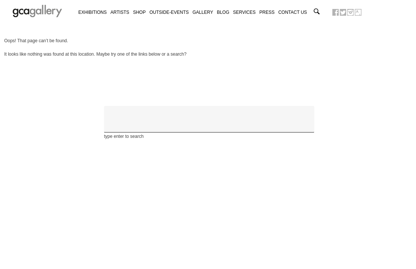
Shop (139, 12)
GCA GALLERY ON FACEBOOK (335, 12)
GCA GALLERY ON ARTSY (358, 12)
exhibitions (92, 12)
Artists (120, 12)
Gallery (203, 12)
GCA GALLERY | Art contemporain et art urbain (37, 11)
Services (244, 12)
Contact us (292, 12)
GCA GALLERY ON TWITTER (343, 12)
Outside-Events (169, 12)
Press (267, 12)
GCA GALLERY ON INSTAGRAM (350, 12)
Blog (223, 12)
